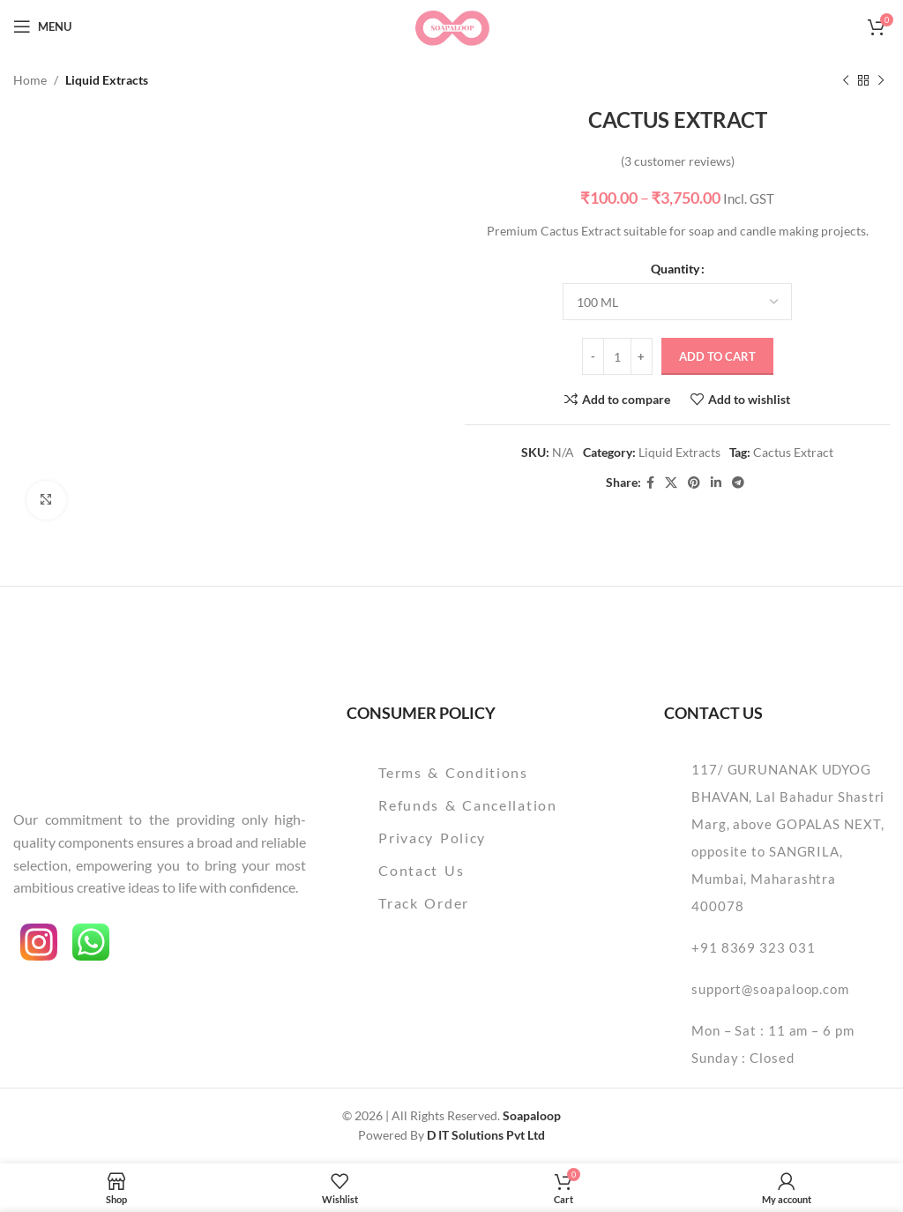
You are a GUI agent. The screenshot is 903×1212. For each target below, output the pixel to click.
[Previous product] (845, 80)
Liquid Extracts (106, 79)
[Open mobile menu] (42, 26)
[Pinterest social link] (694, 484)
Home (30, 79)
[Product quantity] (617, 357)
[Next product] (881, 80)
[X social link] (671, 484)
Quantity (675, 268)
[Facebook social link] (650, 484)
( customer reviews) (678, 160)
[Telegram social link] (738, 484)
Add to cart (717, 356)
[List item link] (483, 773)
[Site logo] (451, 25)
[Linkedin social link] (716, 484)
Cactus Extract (793, 452)
